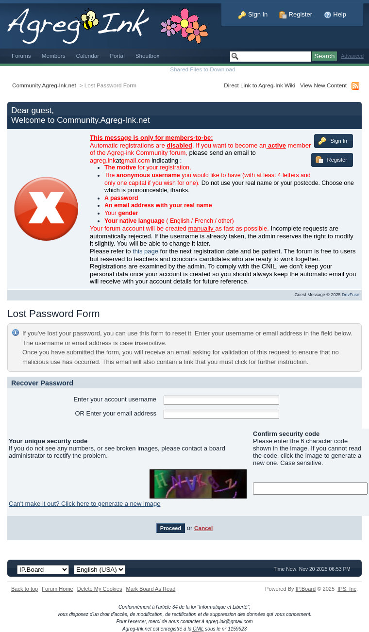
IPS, (346, 589)
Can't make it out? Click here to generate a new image (84, 503)
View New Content (323, 85)
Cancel (203, 528)
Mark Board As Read (150, 589)
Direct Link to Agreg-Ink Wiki (259, 85)
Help (335, 14)
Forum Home (57, 589)
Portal (117, 55)
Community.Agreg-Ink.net (44, 85)
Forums (21, 55)
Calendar (88, 55)
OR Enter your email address (115, 413)
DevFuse (350, 294)
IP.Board (306, 589)
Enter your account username (114, 399)
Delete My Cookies (99, 589)
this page (145, 251)
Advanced (352, 56)
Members (54, 55)
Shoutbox (147, 55)
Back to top (24, 589)
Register (295, 14)
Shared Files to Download (202, 69)
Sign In (253, 14)
